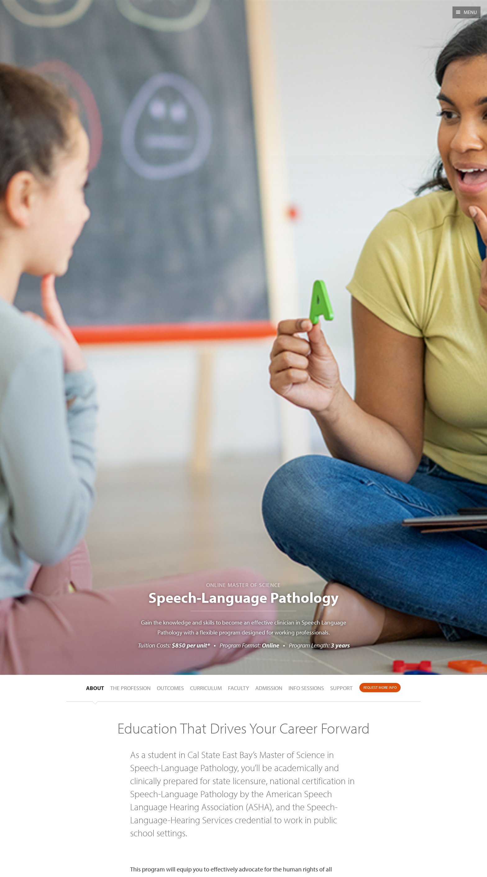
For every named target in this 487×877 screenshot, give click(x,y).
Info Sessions (306, 688)
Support (341, 688)
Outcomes (170, 688)
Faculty (238, 688)
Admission (268, 688)
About (95, 688)
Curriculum (206, 688)
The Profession (130, 688)
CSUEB (36, 16)
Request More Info (380, 687)
